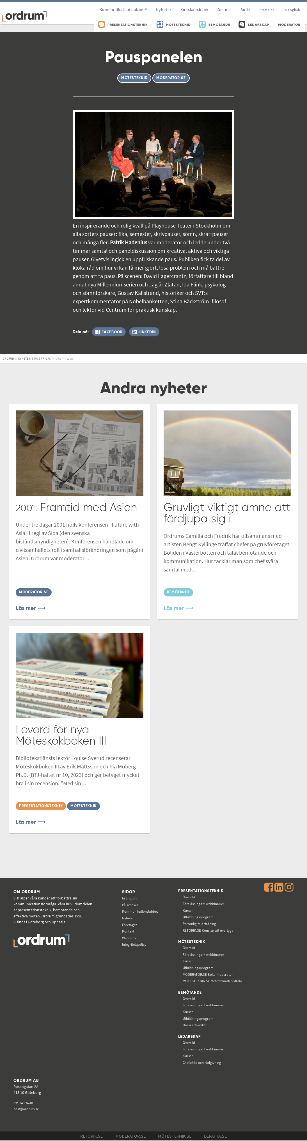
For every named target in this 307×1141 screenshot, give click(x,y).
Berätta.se (215, 1136)
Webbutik (127, 937)
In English (127, 898)
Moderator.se (130, 1136)
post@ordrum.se (27, 1109)
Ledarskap (189, 1037)
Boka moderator (207, 974)
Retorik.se (91, 1136)
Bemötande (189, 993)
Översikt (188, 897)
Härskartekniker (194, 1025)
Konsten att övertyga (208, 930)
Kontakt (125, 931)
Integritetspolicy (132, 944)
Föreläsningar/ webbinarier (203, 903)
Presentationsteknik (200, 892)
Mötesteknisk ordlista (213, 981)
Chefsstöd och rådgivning (202, 1063)
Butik (245, 9)
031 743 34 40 (24, 1103)
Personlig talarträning (199, 923)
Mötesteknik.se (174, 1136)
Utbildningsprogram (198, 917)
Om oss (224, 9)
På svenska (128, 904)
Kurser (186, 910)
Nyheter (163, 9)
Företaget (127, 924)
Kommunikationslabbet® (123, 9)
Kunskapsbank (194, 9)
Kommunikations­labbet (139, 911)
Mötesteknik (191, 942)
